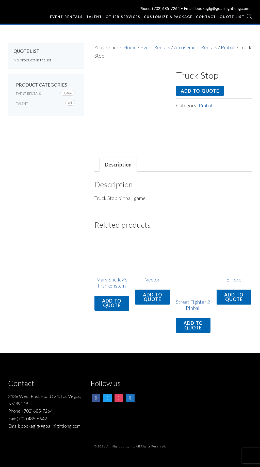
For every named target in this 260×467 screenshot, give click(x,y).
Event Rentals (155, 47)
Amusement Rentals (195, 47)
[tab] (118, 165)
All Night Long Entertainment (27, 11)
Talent (22, 104)
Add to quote (200, 91)
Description (118, 164)
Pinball (228, 47)
